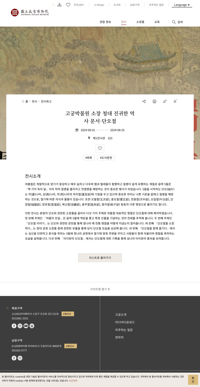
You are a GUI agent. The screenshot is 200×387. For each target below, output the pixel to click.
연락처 (119, 337)
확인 (193, 379)
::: (53, 5)
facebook (14, 326)
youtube (26, 326)
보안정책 (73, 380)
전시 (34, 101)
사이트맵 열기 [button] (98, 289)
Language (180, 5)
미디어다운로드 (125, 322)
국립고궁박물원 (29, 12)
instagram (20, 326)
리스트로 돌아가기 (100, 258)
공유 (144, 101)
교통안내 (67, 313)
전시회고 (46, 101)
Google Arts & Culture (32, 326)
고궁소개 (120, 314)
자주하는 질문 (124, 330)
